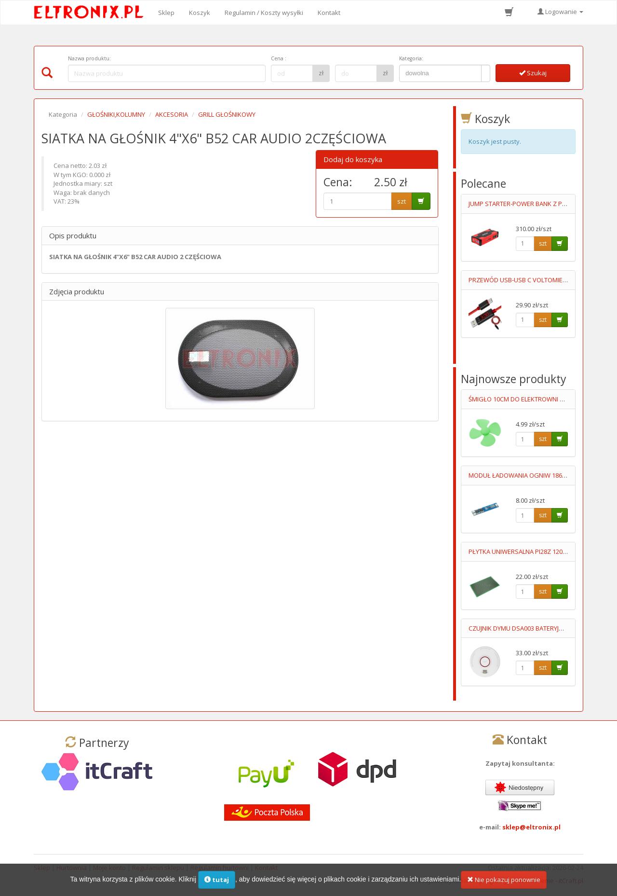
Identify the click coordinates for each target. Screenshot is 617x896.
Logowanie (560, 11)
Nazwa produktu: (89, 58)
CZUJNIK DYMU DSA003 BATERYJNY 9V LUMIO (532, 628)
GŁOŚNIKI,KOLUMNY (116, 114)
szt (401, 201)
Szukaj (533, 73)
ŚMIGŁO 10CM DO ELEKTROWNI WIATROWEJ (531, 399)
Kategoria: (411, 58)
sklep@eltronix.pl (531, 827)
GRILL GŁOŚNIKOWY (226, 114)
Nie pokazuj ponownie (503, 882)
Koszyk (199, 12)
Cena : (278, 58)
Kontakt (329, 12)
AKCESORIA (171, 114)
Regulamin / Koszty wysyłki (264, 12)
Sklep (166, 12)
